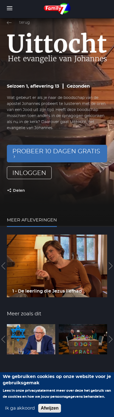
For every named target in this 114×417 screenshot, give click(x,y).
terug (24, 22)
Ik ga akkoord (20, 408)
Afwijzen (50, 408)
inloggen (29, 173)
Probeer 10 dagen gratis (56, 151)
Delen (19, 191)
